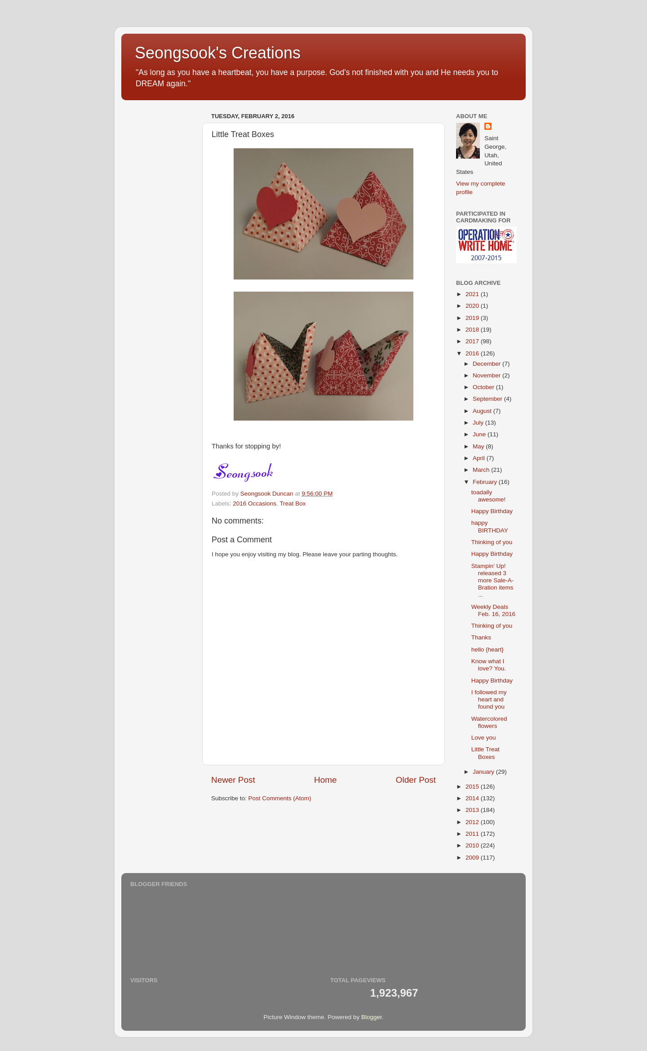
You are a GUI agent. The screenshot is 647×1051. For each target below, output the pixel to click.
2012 (473, 822)
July (479, 422)
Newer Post (233, 780)
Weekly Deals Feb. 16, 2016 (493, 610)
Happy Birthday (492, 511)
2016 (473, 353)
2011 (473, 833)
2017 (473, 341)
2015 (473, 786)
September (488, 398)
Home (325, 780)
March (482, 469)
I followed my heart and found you (489, 699)
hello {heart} (487, 649)
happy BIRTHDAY (489, 526)
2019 (473, 318)
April (480, 458)
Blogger (371, 1017)
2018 (473, 329)
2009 (473, 857)
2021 (473, 294)
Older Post (416, 780)
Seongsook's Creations (218, 53)
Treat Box (292, 503)
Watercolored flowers (489, 722)
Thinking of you (492, 542)
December (487, 363)
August (483, 411)
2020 (473, 305)
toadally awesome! (488, 496)
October (484, 387)
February (486, 482)
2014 (473, 798)
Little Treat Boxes (485, 753)
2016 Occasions (254, 503)
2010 (473, 845)
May (479, 446)
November (487, 375)
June (480, 434)
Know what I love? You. (488, 665)
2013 (473, 810)
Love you (483, 737)
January (484, 771)
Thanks (481, 637)
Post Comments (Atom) (279, 798)
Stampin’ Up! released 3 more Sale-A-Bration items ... (492, 581)
